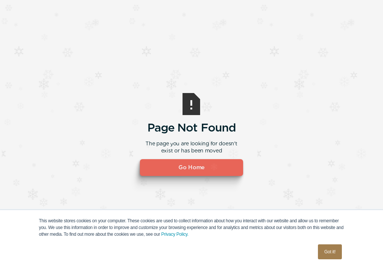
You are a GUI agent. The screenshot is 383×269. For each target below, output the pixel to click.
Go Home (191, 167)
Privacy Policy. (175, 234)
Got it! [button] (329, 251)
